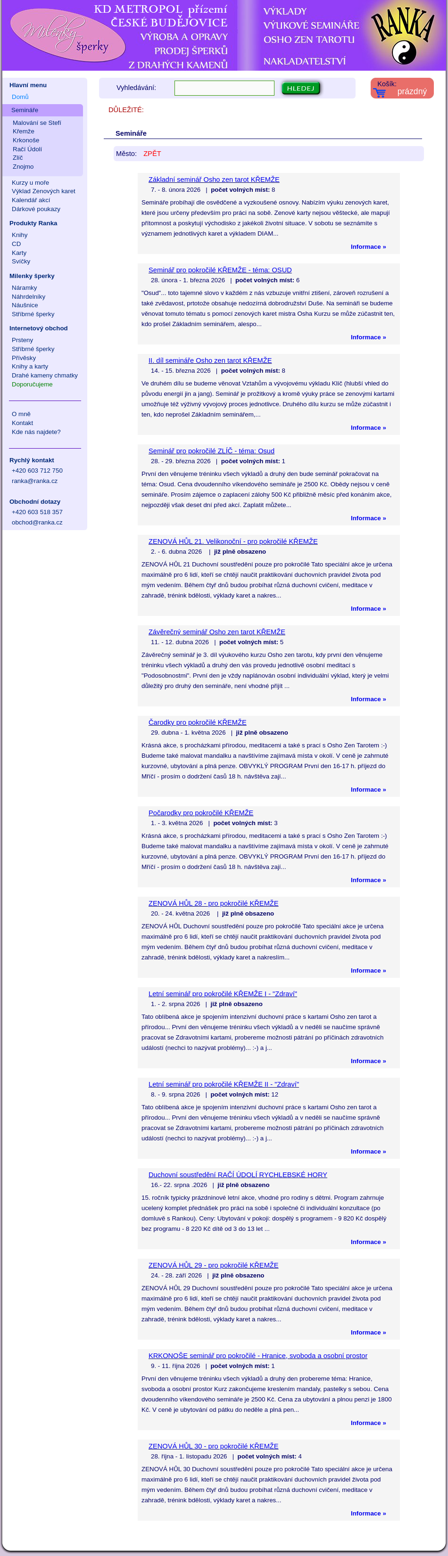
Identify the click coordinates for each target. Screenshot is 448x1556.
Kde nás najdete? (36, 431)
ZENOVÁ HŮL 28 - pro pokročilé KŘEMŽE (214, 903)
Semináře (24, 110)
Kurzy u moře (30, 182)
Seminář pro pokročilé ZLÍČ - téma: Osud (211, 451)
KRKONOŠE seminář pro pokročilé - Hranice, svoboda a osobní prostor (258, 1355)
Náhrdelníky (28, 296)
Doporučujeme (32, 384)
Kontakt (22, 422)
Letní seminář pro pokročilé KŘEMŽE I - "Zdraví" (223, 994)
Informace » (368, 246)
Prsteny (22, 340)
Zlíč (18, 157)
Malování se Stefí (37, 122)
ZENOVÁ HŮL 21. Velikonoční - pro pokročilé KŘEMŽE (233, 541)
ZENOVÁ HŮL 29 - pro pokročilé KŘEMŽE (214, 1265)
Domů (20, 96)
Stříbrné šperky (33, 314)
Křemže (23, 131)
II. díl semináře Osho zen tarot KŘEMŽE (210, 360)
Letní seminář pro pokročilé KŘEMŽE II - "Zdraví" (224, 1084)
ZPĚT (152, 153)
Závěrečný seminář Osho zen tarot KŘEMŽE (217, 632)
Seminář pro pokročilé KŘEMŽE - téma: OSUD (220, 270)
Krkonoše (26, 140)
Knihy (19, 234)
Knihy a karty (30, 366)
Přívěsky (24, 357)
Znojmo (23, 166)
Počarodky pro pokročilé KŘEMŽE (201, 813)
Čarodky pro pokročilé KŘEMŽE (198, 722)
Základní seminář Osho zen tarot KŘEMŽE (214, 179)
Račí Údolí (27, 149)
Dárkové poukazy (36, 209)
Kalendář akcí (31, 200)
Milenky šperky (32, 275)
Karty (19, 252)
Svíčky (21, 261)
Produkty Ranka (33, 223)
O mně (21, 414)
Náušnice (25, 305)
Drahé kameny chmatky (45, 375)
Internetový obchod (38, 328)
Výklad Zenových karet (43, 191)
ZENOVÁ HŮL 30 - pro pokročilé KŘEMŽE (214, 1446)
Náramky (24, 287)
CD (16, 243)
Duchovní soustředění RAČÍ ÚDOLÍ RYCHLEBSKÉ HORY (238, 1175)
